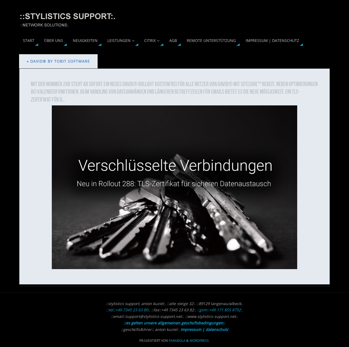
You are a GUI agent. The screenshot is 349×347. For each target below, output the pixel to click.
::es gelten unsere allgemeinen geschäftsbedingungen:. (174, 322)
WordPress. (199, 340)
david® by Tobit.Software (58, 61)
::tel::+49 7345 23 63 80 (127, 309)
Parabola (177, 340)
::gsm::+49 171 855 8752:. (220, 309)
